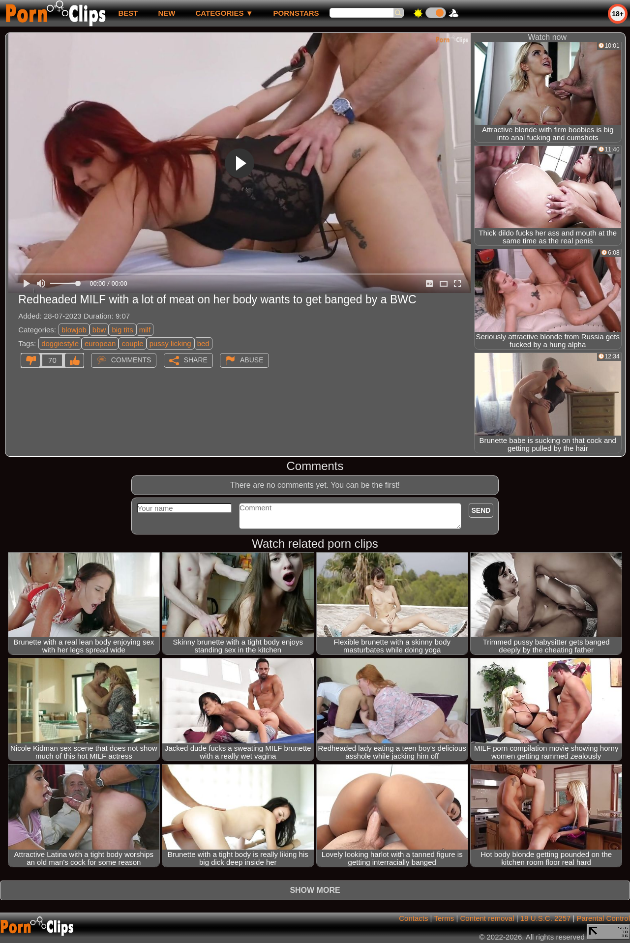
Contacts (413, 918)
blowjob (74, 329)
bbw (99, 329)
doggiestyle (60, 343)
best (128, 13)
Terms (444, 918)
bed (203, 343)
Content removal (487, 918)
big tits (122, 329)
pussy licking (170, 343)
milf (144, 329)
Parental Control (603, 918)
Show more (315, 890)
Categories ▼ (224, 13)
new (166, 13)
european (100, 343)
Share (196, 360)
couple (132, 343)
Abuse (251, 360)
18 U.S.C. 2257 (545, 918)
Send (481, 510)
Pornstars (296, 13)
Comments (131, 360)
